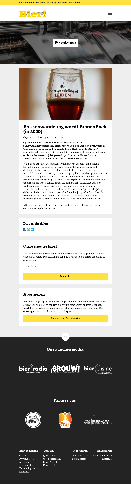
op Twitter (50, 455)
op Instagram (52, 458)
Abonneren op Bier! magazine (65, 318)
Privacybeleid (26, 458)
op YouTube (51, 462)
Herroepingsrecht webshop (28, 470)
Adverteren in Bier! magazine (102, 457)
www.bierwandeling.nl (88, 198)
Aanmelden (65, 276)
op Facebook (51, 465)
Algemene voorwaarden (26, 464)
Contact (23, 455)
